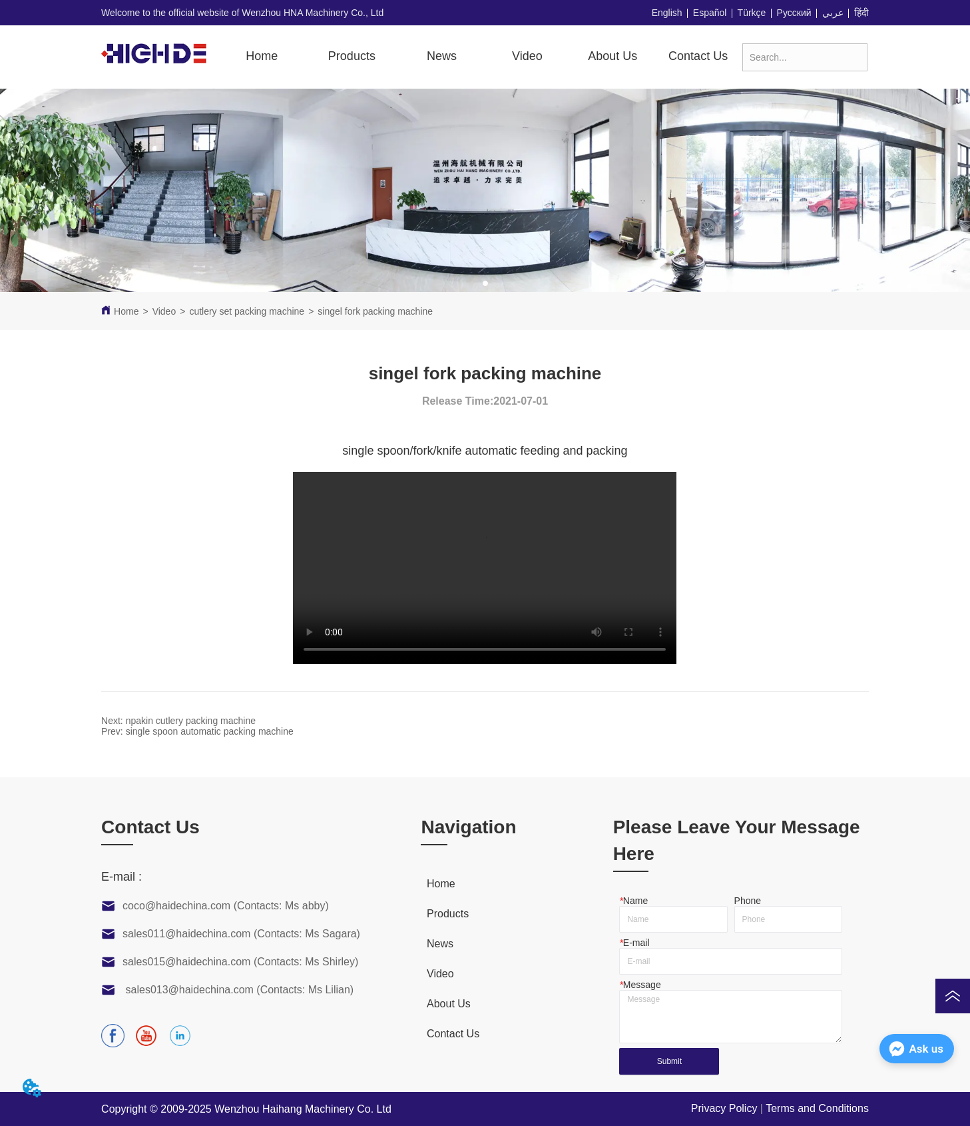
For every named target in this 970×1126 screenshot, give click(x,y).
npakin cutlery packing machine (191, 720)
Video (164, 311)
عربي (833, 12)
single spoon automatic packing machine (210, 731)
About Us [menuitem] (612, 56)
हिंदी (861, 12)
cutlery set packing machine (246, 311)
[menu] (480, 56)
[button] (352, 56)
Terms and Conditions (817, 1108)
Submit (669, 1061)
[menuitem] (352, 56)
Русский (794, 12)
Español (710, 12)
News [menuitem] (442, 56)
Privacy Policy (724, 1108)
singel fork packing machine (375, 311)
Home (126, 311)
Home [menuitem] (262, 56)
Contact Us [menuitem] (698, 56)
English (667, 12)
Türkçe (752, 12)
